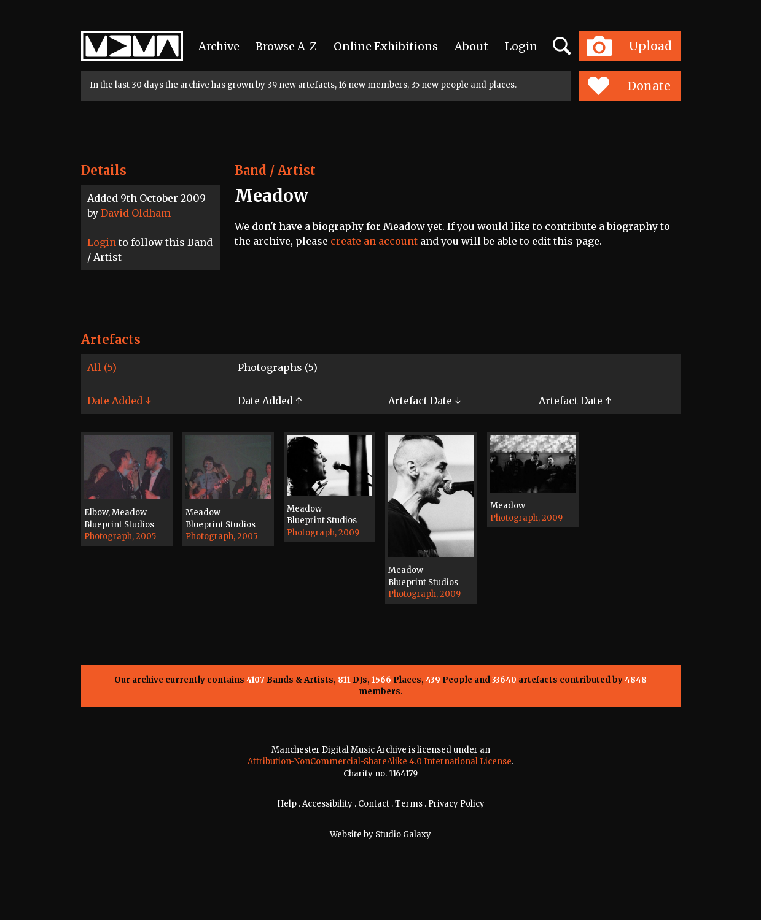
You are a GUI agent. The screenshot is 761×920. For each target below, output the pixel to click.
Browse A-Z (286, 46)
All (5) (102, 367)
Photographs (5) (278, 367)
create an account (374, 241)
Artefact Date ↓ (424, 400)
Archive (219, 46)
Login (521, 46)
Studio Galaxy (403, 834)
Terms (409, 804)
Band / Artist (275, 170)
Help (287, 804)
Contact (373, 804)
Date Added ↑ (270, 400)
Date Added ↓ (119, 400)
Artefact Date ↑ (575, 400)
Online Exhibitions (386, 46)
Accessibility (327, 804)
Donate (629, 86)
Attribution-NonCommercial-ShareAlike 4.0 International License (380, 761)
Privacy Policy (456, 804)
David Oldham (136, 213)
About (471, 46)
